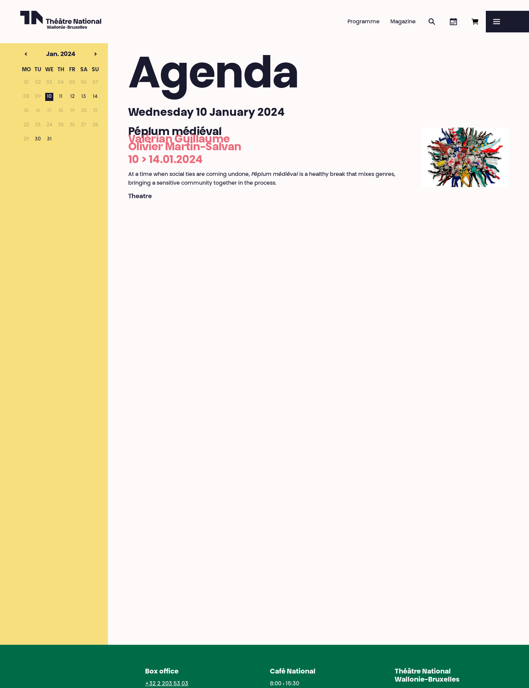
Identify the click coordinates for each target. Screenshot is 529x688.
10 (49, 97)
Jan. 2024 (48, 55)
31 (49, 139)
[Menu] (507, 21)
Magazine (403, 22)
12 (72, 97)
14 (95, 97)
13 (83, 97)
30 (38, 139)
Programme (363, 22)
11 (60, 97)
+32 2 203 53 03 (166, 684)
